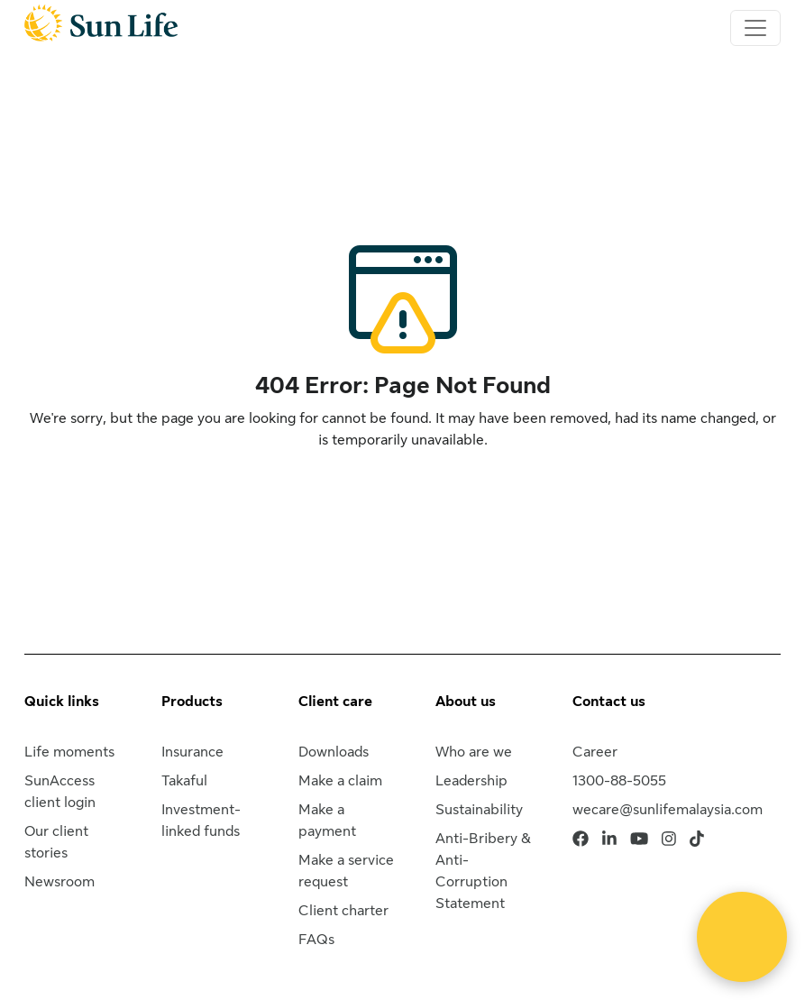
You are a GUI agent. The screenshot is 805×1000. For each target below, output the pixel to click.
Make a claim (340, 781)
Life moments (69, 752)
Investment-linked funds (201, 820)
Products (192, 701)
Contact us (608, 701)
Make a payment (327, 820)
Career (594, 752)
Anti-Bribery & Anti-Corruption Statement (483, 871)
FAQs (316, 939)
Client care (335, 701)
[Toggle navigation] (755, 28)
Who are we (473, 752)
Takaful (184, 781)
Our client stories (56, 842)
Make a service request (346, 871)
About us (465, 701)
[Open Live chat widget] (742, 937)
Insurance (192, 752)
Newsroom (59, 882)
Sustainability (479, 810)
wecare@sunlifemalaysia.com (667, 810)
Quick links (61, 701)
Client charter (343, 911)
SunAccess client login (60, 792)
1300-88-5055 (619, 781)
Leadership (471, 781)
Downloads (333, 752)
